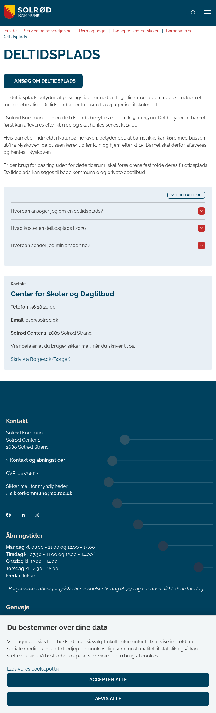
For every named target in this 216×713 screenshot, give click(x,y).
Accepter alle (108, 679)
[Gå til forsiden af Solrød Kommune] (91, 13)
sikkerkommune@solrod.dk (41, 493)
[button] (210, 12)
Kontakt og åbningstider (37, 460)
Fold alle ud (189, 195)
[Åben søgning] (193, 13)
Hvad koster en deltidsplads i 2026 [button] (48, 228)
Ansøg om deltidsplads (45, 81)
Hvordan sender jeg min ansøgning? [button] (50, 245)
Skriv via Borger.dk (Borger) (40, 359)
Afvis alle (108, 698)
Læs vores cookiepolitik (33, 669)
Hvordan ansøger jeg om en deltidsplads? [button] (57, 211)
